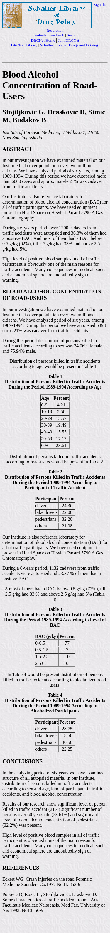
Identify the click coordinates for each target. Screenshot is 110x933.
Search (72, 35)
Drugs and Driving (83, 45)
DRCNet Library (24, 45)
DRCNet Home (43, 40)
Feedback (56, 35)
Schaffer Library (53, 45)
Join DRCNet (68, 40)
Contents (39, 35)
